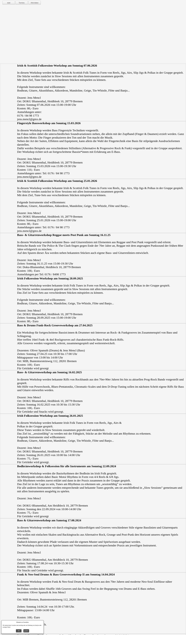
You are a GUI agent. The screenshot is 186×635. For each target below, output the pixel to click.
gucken (26, 631)
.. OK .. (19, 631)
